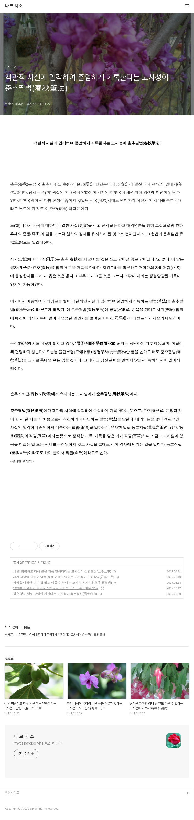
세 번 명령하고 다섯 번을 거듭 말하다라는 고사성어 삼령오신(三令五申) (62, 571)
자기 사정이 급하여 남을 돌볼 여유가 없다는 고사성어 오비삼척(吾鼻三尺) (63, 577)
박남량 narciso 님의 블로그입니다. (38, 743)
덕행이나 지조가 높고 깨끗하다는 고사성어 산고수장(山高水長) (56, 588)
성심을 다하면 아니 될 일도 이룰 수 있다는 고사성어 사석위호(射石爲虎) (62, 582)
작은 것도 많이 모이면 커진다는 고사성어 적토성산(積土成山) (55, 594)
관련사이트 (12, 792)
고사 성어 (19, 562)
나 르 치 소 (14, 6)
